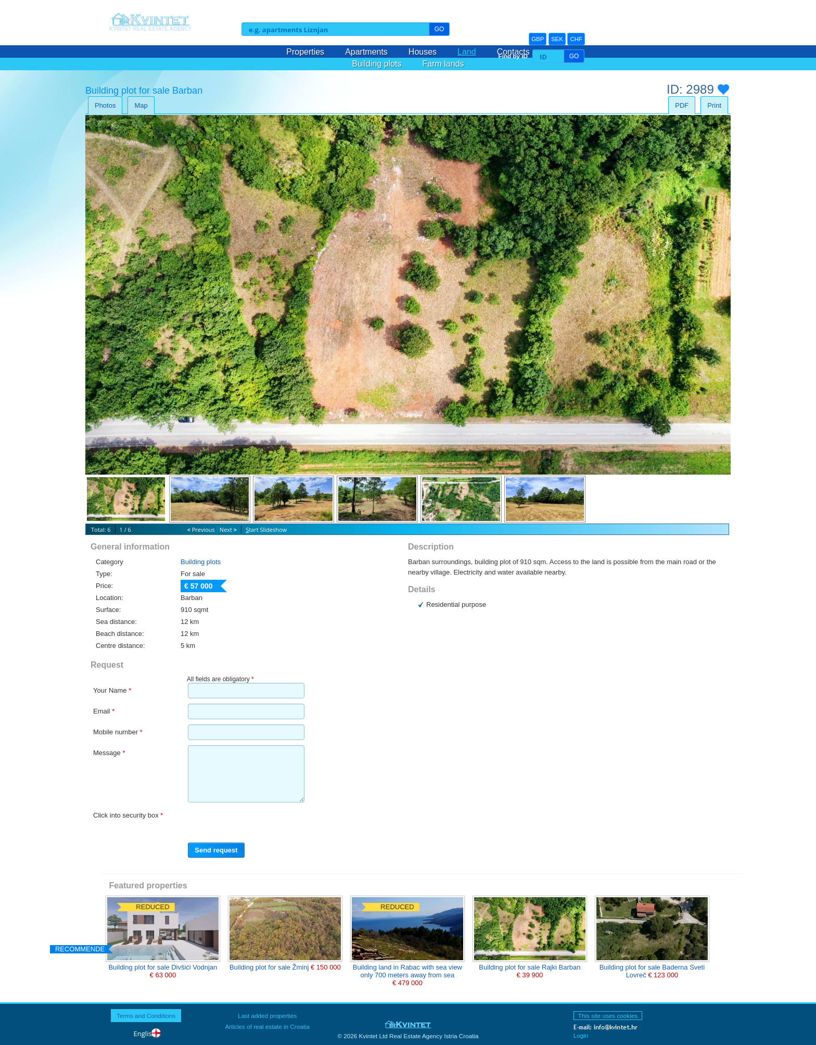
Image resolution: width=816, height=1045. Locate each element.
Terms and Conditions (146, 1015)
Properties (305, 51)
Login (581, 1035)
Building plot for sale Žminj (270, 967)
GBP (537, 39)
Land (466, 51)
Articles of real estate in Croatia (267, 1026)
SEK (557, 39)
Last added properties (267, 1015)
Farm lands (443, 63)
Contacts (513, 51)
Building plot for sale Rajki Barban (529, 967)
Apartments (366, 51)
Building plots (376, 63)
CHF (576, 39)
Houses (423, 51)
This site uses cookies (608, 1015)
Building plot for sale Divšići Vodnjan (162, 967)
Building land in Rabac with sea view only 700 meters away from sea (407, 971)
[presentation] (246, 823)
